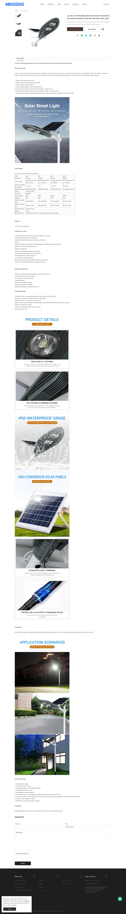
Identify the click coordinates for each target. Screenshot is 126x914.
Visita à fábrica (66, 880)
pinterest (95, 35)
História (40, 884)
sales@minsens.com (94, 880)
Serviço (40, 887)
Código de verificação (22, 853)
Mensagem (18, 832)
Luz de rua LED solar (24, 10)
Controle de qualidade (68, 884)
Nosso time (41, 890)
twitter (86, 35)
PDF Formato (103, 29)
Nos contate (92, 29)
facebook (77, 35)
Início (16, 10)
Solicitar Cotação (75, 29)
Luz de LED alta (19, 887)
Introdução (41, 880)
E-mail (17, 824)
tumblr (99, 35)
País (66, 824)
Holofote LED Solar (20, 884)
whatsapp (90, 35)
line (82, 35)
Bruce (120, 899)
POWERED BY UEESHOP (55, 911)
